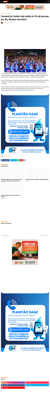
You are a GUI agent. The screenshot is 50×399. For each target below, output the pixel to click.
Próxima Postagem (44, 235)
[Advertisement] (23, 35)
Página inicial (3, 13)
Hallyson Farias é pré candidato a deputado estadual (37, 179)
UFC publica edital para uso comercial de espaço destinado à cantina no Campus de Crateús (11, 180)
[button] (1, 2)
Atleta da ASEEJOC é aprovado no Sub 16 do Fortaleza (10, 196)
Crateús (8, 13)
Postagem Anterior (5, 235)
